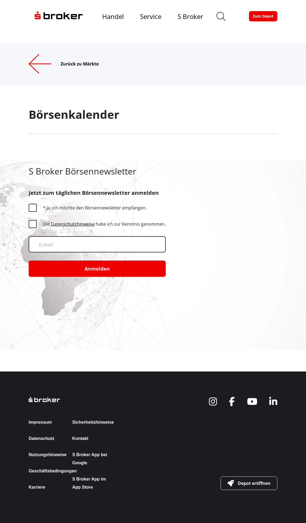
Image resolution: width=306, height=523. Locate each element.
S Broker (190, 16)
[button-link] (263, 16)
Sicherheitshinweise (93, 422)
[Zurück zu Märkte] (72, 64)
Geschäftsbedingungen (53, 471)
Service (150, 16)
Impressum (40, 422)
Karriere (37, 487)
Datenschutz (41, 438)
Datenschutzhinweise (73, 224)
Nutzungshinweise (47, 454)
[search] (221, 16)
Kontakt (80, 438)
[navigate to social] (213, 401)
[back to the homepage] (70, 399)
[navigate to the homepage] (59, 16)
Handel (113, 16)
